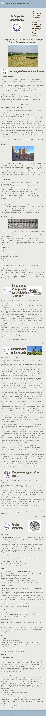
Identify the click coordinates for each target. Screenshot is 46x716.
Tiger (34, 714)
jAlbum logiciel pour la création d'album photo (21, 714)
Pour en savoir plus (23, 104)
